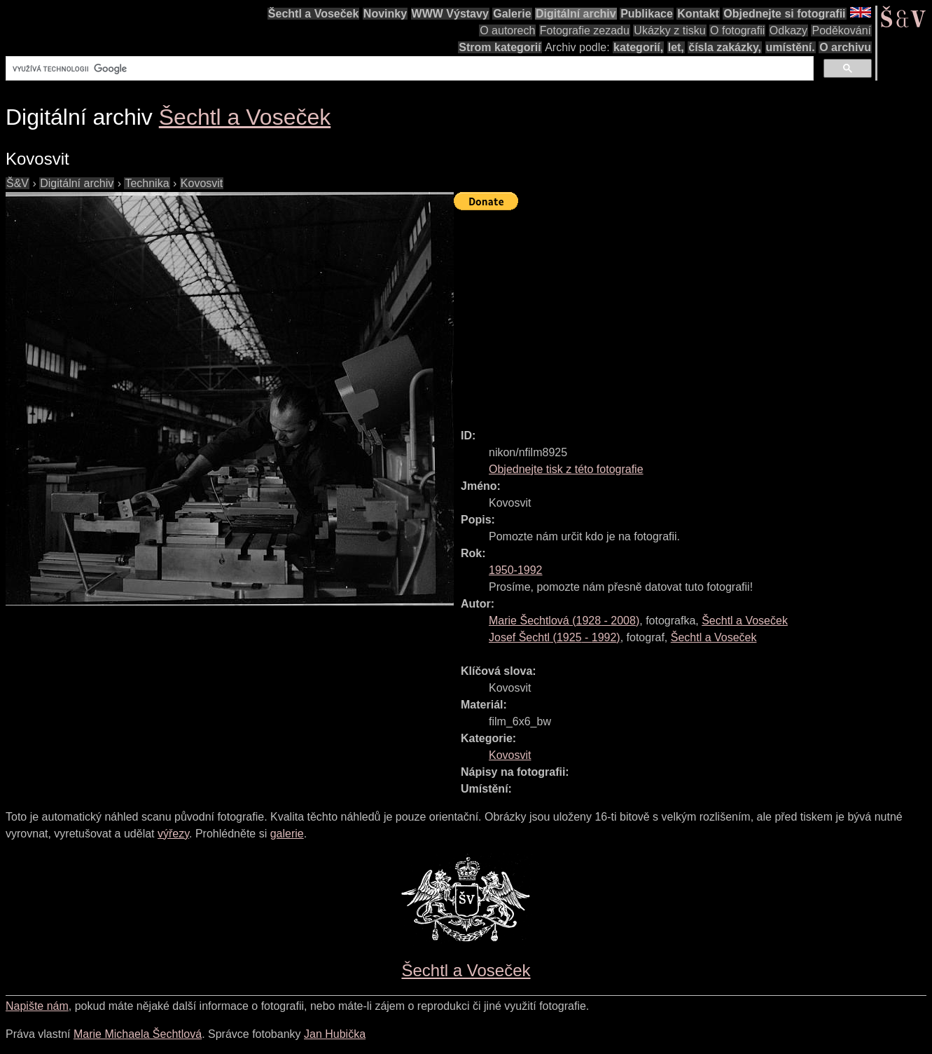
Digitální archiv (576, 14)
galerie (287, 834)
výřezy (173, 834)
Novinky (385, 14)
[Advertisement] (693, 313)
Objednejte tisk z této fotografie (566, 469)
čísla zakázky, (724, 47)
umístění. (790, 47)
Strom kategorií (500, 47)
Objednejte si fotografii (784, 14)
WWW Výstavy (450, 14)
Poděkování (841, 30)
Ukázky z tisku (669, 30)
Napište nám (37, 1006)
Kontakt (698, 14)
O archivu (845, 47)
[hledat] (408, 68)
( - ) (564, 621)
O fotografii (737, 30)
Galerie (512, 14)
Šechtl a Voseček (313, 14)
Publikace (646, 14)
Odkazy (788, 30)
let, (676, 47)
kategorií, (638, 47)
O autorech (507, 30)
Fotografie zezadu (585, 30)
